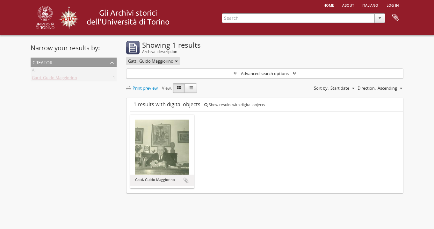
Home (328, 4)
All (34, 71)
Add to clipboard (186, 180)
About (348, 4)
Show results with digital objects (234, 105)
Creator (43, 62)
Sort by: (321, 88)
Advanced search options (265, 73)
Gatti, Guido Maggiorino (54, 79)
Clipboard (395, 17)
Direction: (367, 88)
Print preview (142, 88)
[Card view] (179, 88)
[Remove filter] (176, 61)
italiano (370, 4)
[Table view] (190, 88)
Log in (393, 4)
